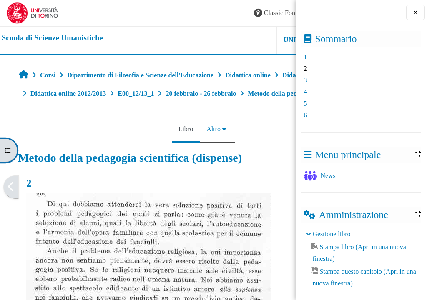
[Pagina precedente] (11, 205)
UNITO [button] (192, 39)
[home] (52, 38)
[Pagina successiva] (293, 205)
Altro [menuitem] (162, 147)
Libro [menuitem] (134, 147)
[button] (176, 13)
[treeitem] (361, 258)
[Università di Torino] (32, 12)
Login (275, 12)
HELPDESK (243, 39)
